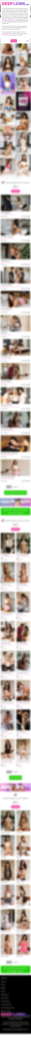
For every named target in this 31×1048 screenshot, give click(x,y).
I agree (14, 41)
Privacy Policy (7, 35)
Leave (27, 41)
